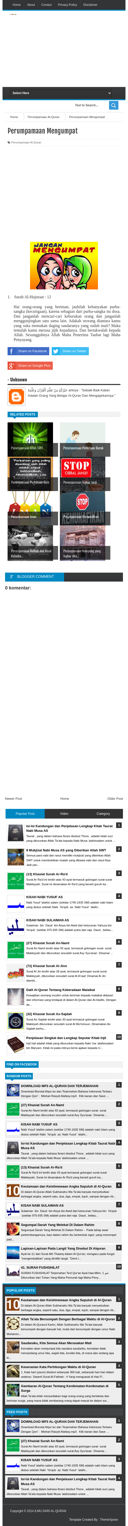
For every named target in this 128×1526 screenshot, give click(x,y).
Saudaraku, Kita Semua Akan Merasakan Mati (56, 1343)
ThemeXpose (109, 1519)
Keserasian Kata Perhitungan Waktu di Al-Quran (58, 1367)
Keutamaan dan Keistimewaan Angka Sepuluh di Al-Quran (66, 1186)
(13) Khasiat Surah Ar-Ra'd (41, 1167)
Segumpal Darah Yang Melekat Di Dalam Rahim (57, 1225)
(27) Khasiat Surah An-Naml (42, 1105)
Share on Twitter (69, 351)
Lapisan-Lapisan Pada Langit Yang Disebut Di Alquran (63, 1248)
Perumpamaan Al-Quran (26, 142)
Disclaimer (90, 5)
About (31, 5)
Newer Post (13, 799)
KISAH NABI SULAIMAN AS (42, 1205)
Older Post (115, 799)
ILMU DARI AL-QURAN (50, 1511)
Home (17, 5)
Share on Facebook (27, 351)
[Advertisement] (83, 48)
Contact (46, 5)
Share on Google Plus (29, 366)
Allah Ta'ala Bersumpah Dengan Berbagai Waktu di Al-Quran (68, 1319)
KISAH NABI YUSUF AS (39, 1124)
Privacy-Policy (67, 5)
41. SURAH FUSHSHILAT (40, 1267)
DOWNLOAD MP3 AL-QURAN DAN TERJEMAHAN (59, 1086)
